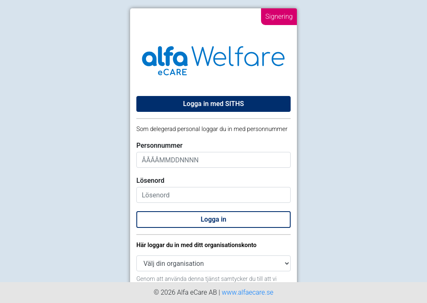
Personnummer (159, 145)
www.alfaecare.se (248, 292)
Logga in (213, 219)
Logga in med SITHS (213, 104)
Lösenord (150, 180)
